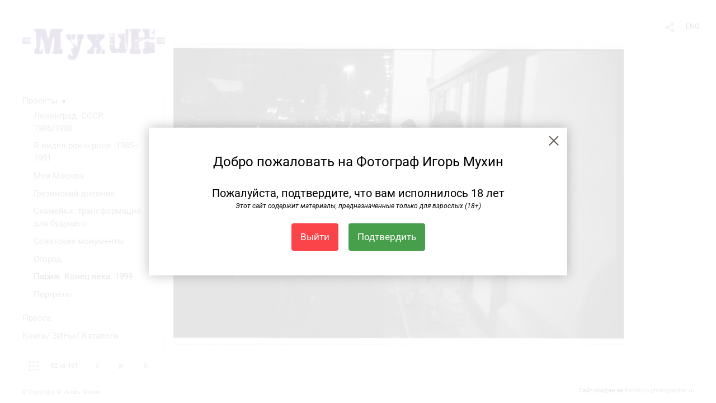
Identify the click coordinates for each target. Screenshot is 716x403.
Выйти (314, 236)
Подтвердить (386, 236)
